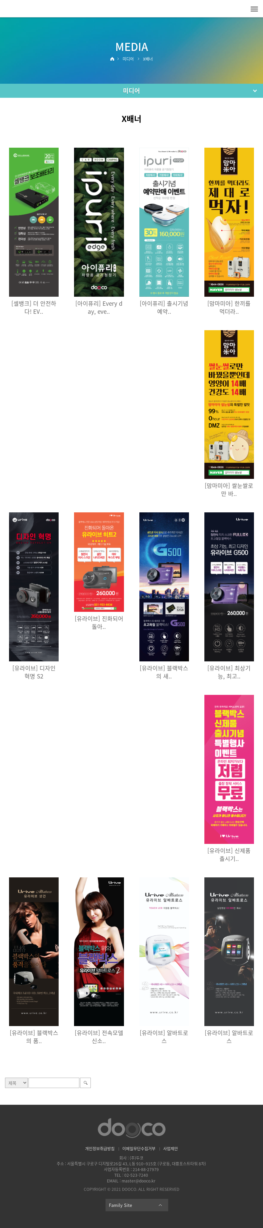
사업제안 (170, 1149)
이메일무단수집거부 (138, 1149)
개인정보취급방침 (100, 1149)
